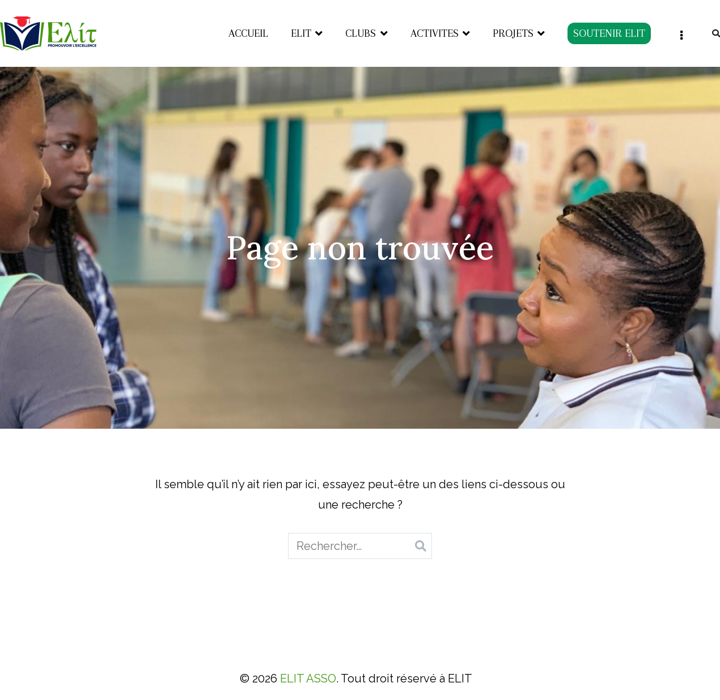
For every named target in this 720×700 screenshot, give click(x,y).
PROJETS (513, 33)
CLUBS (360, 33)
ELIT (301, 33)
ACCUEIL (248, 33)
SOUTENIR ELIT (609, 33)
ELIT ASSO (308, 678)
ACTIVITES (434, 33)
